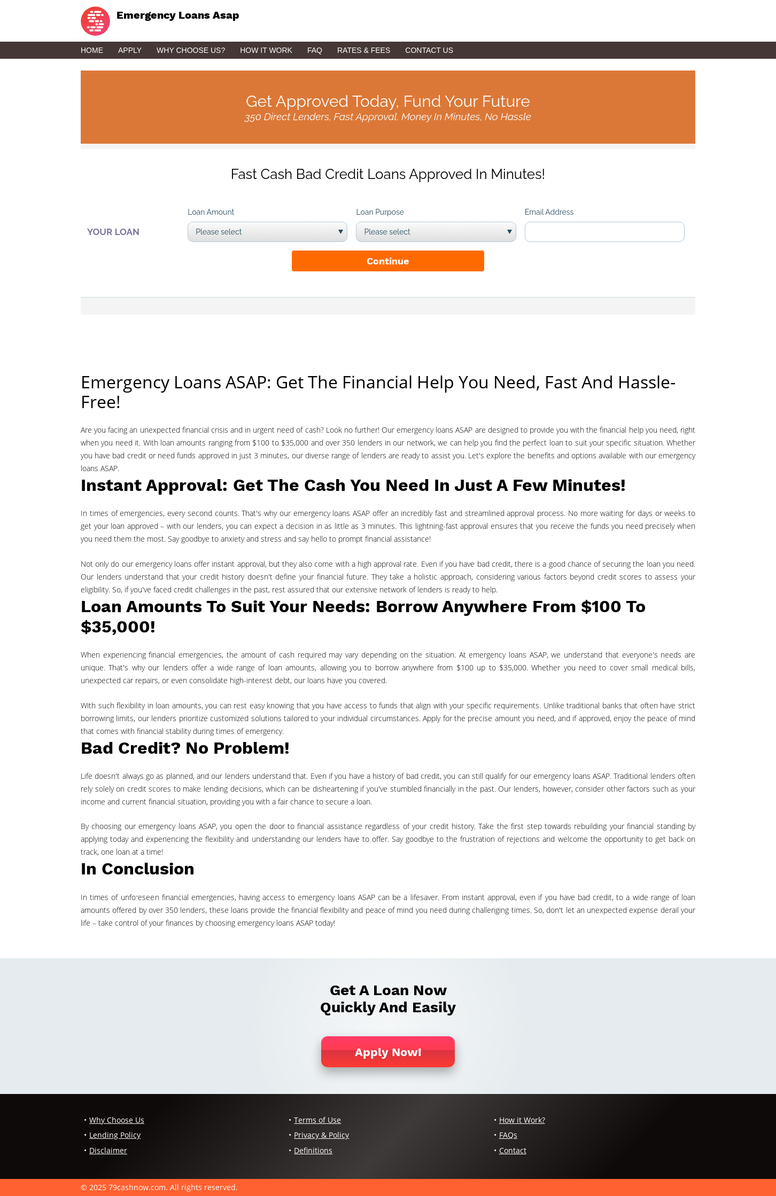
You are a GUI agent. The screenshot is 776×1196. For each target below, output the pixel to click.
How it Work (266, 50)
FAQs (508, 1135)
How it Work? (522, 1120)
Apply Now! (388, 1052)
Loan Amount (211, 212)
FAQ (314, 50)
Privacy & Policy (321, 1135)
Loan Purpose (380, 212)
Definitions (313, 1150)
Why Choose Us (116, 1120)
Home (92, 50)
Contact (512, 1150)
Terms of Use (317, 1120)
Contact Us (429, 50)
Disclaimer (108, 1150)
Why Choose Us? (191, 50)
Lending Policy (115, 1135)
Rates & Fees (363, 50)
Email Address (549, 212)
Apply (130, 50)
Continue (388, 261)
